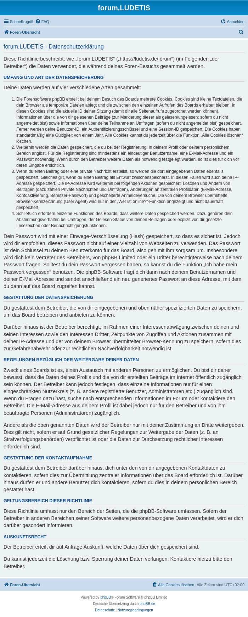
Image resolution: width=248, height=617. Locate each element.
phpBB (105, 597)
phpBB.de (147, 604)
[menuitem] (42, 21)
